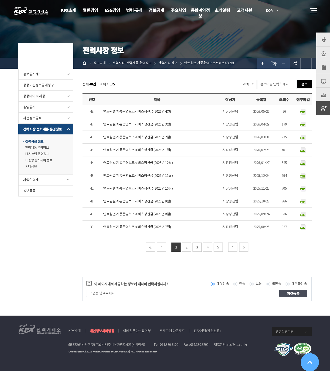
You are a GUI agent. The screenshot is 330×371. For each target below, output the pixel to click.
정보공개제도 (32, 74)
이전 (161, 247)
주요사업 (178, 10)
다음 (232, 247)
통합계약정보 (200, 13)
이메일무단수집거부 (137, 331)
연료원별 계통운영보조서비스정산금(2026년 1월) (137, 150)
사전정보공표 (32, 118)
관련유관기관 (285, 331)
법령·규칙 (134, 10)
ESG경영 (112, 10)
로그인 (287, 10)
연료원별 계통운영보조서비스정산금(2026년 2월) (137, 137)
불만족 (276, 284)
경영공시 (29, 107)
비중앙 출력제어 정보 (39, 160)
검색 (300, 10)
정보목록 (29, 191)
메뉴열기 (313, 9)
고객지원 (244, 10)
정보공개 (156, 10)
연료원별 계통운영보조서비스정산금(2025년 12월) (138, 163)
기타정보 (31, 167)
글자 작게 (284, 63)
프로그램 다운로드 (172, 331)
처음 (150, 247)
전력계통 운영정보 (38, 148)
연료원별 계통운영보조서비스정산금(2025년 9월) (137, 201)
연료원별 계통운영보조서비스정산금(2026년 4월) (137, 111)
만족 (242, 284)
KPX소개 (68, 10)
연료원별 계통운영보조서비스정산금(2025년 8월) (137, 214)
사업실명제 (30, 180)
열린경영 (90, 10)
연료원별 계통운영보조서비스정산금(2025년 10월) (138, 188)
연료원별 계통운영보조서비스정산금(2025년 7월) (137, 227)
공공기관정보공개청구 (38, 85)
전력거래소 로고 (31, 11)
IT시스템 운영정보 (38, 154)
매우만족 (223, 284)
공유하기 (295, 63)
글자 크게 (262, 63)
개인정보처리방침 (102, 330)
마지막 (243, 247)
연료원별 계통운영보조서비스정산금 (209, 63)
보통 (259, 284)
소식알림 (222, 10)
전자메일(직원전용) (207, 331)
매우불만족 (299, 284)
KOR (270, 11)
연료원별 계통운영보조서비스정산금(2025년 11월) (138, 175)
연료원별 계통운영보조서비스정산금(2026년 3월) (137, 124)
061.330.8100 (169, 345)
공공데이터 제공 (34, 96)
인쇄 (306, 63)
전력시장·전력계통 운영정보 (42, 129)
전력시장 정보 (35, 141)
